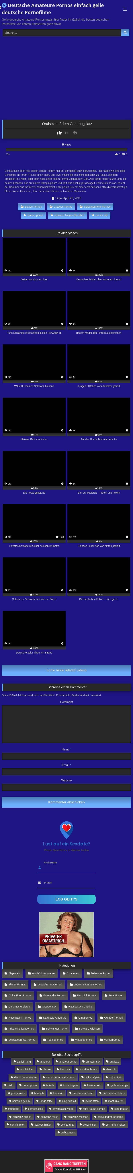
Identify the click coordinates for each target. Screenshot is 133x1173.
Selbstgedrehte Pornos (95, 206)
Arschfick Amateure (43, 973)
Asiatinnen (73, 973)
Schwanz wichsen (89, 1028)
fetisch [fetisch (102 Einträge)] (50, 1085)
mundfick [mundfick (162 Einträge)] (13, 1108)
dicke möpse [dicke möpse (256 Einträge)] (92, 1077)
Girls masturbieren (19, 1006)
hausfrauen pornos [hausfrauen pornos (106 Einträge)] (114, 1093)
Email (66, 765)
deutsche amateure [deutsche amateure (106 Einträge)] (25, 1077)
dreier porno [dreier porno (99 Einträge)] (30, 1085)
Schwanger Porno (56, 1028)
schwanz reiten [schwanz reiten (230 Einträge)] (49, 1116)
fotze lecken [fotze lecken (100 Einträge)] (94, 1085)
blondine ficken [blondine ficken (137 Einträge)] (88, 1069)
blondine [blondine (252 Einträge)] (65, 1069)
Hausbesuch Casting (80, 1006)
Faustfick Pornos (86, 995)
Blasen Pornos (31, 206)
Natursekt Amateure (54, 1017)
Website (66, 780)
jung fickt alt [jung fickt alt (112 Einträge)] (69, 1101)
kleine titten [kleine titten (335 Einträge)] (92, 1101)
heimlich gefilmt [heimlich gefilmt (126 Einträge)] (21, 1101)
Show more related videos (66, 670)
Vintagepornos (83, 1039)
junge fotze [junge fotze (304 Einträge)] (46, 1101)
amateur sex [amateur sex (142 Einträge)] (93, 1061)
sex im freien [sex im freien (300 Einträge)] (17, 1124)
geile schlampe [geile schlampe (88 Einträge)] (119, 1085)
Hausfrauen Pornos (20, 1017)
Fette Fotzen (116, 995)
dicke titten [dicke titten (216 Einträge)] (115, 1077)
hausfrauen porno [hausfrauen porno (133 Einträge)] (83, 1093)
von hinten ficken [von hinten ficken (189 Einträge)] (116, 1124)
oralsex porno (33, 215)
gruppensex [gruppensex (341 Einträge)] (18, 1093)
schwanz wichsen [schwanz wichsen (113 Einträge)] (78, 1116)
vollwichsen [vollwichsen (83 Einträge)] (90, 1124)
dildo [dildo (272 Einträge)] (10, 1085)
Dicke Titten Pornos (20, 995)
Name (66, 749)
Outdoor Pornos (61, 206)
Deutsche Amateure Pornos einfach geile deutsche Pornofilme (53, 9)
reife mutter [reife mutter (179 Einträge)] (121, 1108)
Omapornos (85, 1017)
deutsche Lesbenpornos (88, 984)
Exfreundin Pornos (54, 995)
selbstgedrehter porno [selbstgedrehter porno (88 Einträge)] (110, 1116)
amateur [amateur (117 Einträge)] (45, 1061)
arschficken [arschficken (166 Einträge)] (27, 1069)
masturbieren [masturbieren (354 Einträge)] (115, 1101)
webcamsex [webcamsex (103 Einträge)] (68, 1132)
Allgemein (14, 973)
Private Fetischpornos (21, 1028)
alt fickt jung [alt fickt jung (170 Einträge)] (24, 1061)
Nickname (50, 862)
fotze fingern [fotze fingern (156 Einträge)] (70, 1085)
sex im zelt (100, 215)
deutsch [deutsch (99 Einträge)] (111, 1069)
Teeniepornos (55, 1039)
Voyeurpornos (112, 1039)
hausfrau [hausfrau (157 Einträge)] (58, 1093)
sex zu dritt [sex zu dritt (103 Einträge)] (67, 1124)
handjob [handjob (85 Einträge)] (39, 1093)
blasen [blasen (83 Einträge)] (47, 1069)
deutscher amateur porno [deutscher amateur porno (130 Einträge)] (60, 1077)
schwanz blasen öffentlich (67, 215)
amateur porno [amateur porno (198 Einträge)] (68, 1061)
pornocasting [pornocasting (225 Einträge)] (35, 1108)
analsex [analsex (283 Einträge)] (114, 1061)
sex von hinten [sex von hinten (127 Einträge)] (43, 1124)
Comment (66, 702)
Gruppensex (49, 1006)
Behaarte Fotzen (100, 973)
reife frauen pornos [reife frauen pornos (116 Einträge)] (94, 1108)
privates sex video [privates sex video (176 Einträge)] (62, 1108)
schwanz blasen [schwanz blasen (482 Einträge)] (22, 1116)
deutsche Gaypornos (50, 984)
